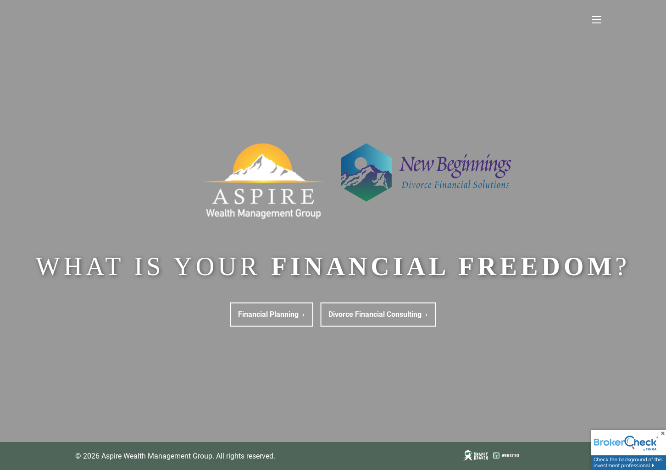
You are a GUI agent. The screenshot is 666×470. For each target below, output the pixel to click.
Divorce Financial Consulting (377, 314)
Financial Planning (271, 314)
